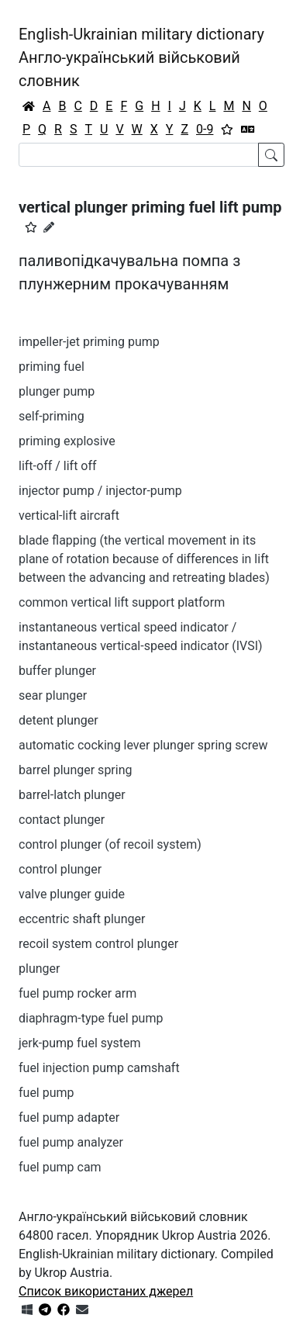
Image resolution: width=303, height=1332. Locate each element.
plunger (39, 968)
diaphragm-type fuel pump (91, 1018)
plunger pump (57, 391)
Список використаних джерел (106, 1291)
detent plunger (58, 720)
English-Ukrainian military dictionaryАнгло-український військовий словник (141, 57)
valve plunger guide (72, 894)
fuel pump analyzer (71, 1142)
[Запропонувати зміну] (48, 227)
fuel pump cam (60, 1167)
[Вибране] (227, 129)
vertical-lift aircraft (69, 515)
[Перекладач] (248, 129)
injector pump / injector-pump (100, 490)
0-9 (204, 129)
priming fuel (51, 366)
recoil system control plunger (98, 943)
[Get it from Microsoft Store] (27, 1310)
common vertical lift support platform (122, 602)
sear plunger (53, 695)
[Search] (139, 155)
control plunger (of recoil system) (110, 844)
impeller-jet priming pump (89, 341)
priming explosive (67, 441)
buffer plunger (57, 670)
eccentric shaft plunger (82, 919)
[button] (31, 227)
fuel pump (46, 1092)
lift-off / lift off (58, 465)
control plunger (60, 869)
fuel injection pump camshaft (99, 1067)
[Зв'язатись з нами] (82, 1310)
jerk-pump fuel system (80, 1043)
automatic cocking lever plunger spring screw (143, 745)
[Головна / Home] (29, 106)
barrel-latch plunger (72, 794)
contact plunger (62, 819)
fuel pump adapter (69, 1117)
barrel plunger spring (76, 770)
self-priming (51, 416)
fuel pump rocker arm (77, 993)
